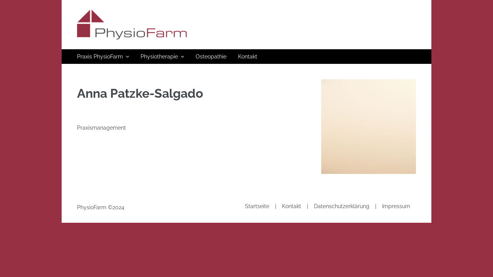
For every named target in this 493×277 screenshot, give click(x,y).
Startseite (257, 206)
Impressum (396, 206)
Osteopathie (211, 56)
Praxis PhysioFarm (100, 56)
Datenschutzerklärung (341, 206)
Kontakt (247, 56)
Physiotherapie (159, 56)
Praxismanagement (101, 128)
